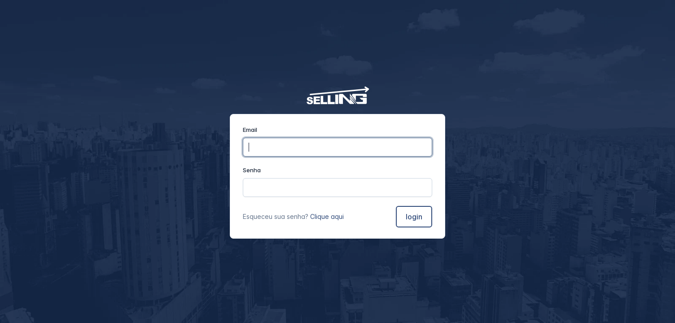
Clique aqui (327, 216)
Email (250, 129)
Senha (252, 170)
